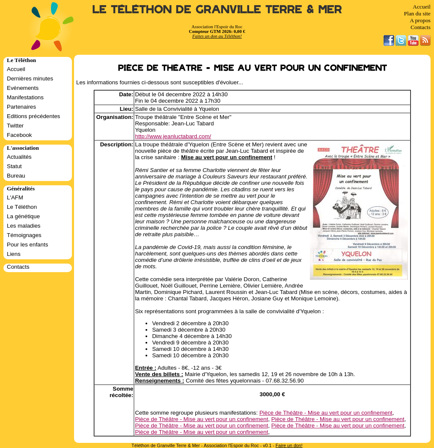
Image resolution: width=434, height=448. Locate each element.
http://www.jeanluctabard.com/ (173, 136)
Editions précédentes (33, 116)
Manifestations (25, 97)
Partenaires (21, 107)
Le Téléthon (22, 207)
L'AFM (15, 197)
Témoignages (24, 235)
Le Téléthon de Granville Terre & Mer (217, 9)
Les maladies (24, 226)
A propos (420, 20)
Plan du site (417, 13)
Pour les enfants (27, 244)
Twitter (15, 125)
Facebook (19, 135)
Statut (14, 166)
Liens (14, 254)
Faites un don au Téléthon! (216, 36)
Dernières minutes (30, 78)
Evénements (23, 88)
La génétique (23, 216)
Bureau (16, 175)
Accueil (422, 6)
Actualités (19, 157)
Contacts (420, 27)
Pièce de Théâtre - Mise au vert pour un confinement (325, 412)
